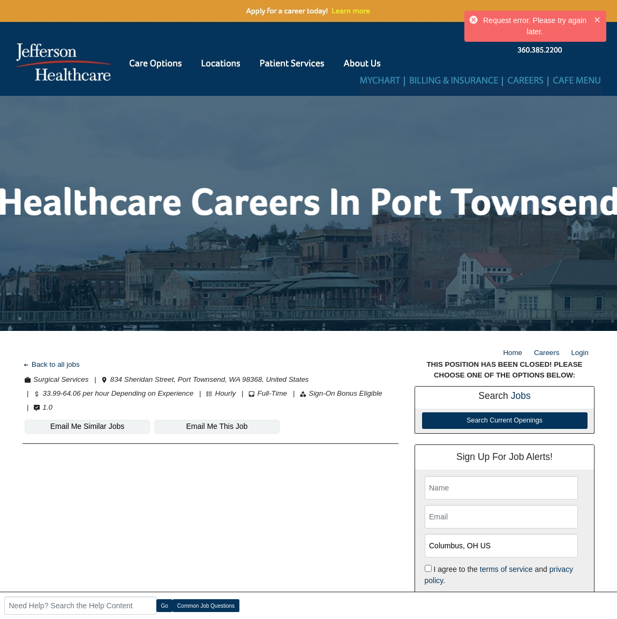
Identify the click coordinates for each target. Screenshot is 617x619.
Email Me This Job (217, 426)
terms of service (506, 569)
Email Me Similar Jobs (87, 426)
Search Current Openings (504, 420)
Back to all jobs (51, 364)
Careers (546, 353)
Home (512, 353)
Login (580, 353)
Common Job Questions (206, 606)
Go (164, 606)
